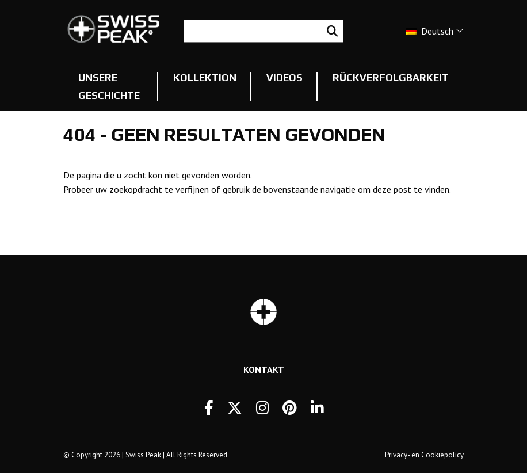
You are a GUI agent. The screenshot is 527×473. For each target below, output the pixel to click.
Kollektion (204, 77)
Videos (284, 77)
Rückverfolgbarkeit (391, 77)
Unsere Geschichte (109, 86)
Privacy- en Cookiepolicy (424, 455)
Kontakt (263, 369)
